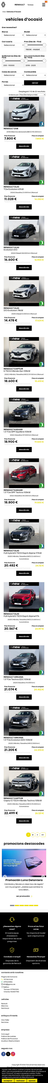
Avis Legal (5, 1034)
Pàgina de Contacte (9, 977)
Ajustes (32, 1080)
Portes (5, 82)
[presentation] (5, 876)
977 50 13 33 (8, 979)
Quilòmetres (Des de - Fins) (11, 56)
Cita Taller (5, 1020)
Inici (4, 12)
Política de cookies (8, 1036)
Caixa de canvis (9, 72)
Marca (5, 32)
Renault (4, 1003)
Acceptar (8, 1080)
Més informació (28, 1077)
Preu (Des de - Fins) (32, 41)
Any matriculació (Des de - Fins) (34, 56)
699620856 (8, 982)
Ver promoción (23, 896)
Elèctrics (4, 1006)
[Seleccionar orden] (32, 94)
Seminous (5, 1008)
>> (43, 834)
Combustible (30, 72)
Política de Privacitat (9, 1039)
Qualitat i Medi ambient (10, 1041)
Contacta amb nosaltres (12, 972)
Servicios (4, 1022)
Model (27, 32)
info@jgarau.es (9, 984)
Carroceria (7, 41)
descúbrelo (24, 146)
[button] (12, 905)
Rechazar (20, 1080)
